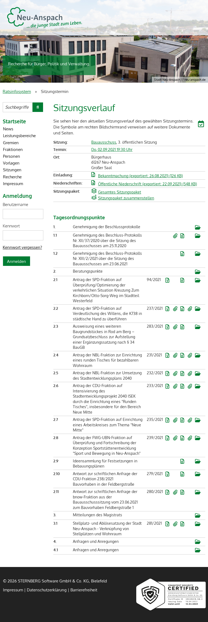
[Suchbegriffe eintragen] (17, 107)
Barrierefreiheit (83, 589)
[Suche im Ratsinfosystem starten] (37, 107)
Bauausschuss (103, 142)
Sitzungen (12, 169)
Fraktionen (13, 149)
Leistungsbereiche (19, 135)
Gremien (11, 142)
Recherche (12, 176)
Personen (11, 156)
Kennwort (11, 225)
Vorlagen (11, 163)
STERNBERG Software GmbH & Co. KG (44, 17)
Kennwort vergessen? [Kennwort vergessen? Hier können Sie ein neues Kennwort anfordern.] (22, 247)
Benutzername (15, 204)
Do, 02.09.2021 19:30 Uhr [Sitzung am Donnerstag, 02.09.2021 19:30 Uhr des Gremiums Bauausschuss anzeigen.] (111, 149)
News (8, 128)
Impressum (13, 183)
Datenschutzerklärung (47, 589)
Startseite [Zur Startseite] (14, 121)
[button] (201, 124)
